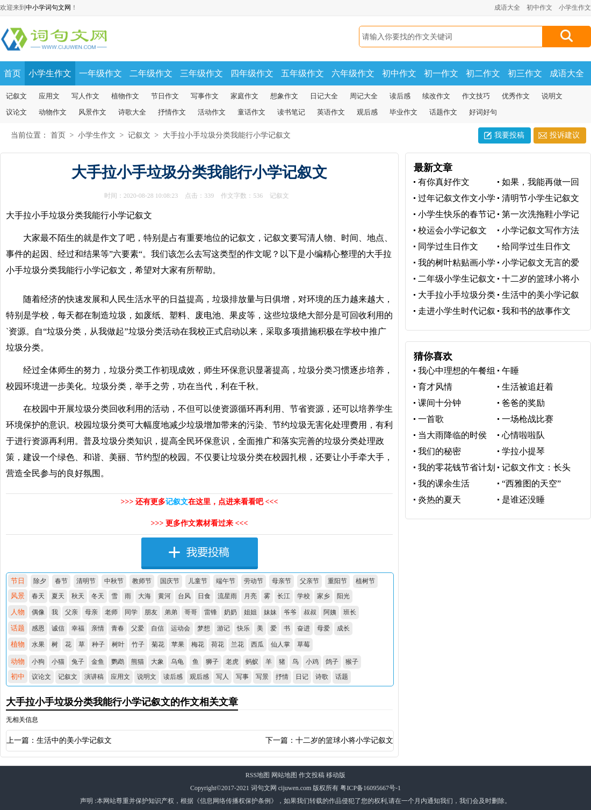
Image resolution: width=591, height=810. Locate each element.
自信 (157, 628)
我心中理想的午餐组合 (454, 371)
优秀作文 (516, 96)
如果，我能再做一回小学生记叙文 (538, 182)
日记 (302, 676)
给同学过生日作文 (536, 246)
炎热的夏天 (439, 499)
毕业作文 (403, 112)
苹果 (177, 644)
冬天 (97, 596)
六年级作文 (352, 73)
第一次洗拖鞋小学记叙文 (538, 215)
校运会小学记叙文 (452, 230)
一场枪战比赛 (527, 419)
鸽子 (332, 661)
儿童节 (197, 581)
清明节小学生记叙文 (540, 198)
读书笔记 (291, 112)
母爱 (323, 628)
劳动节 (253, 581)
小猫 (58, 661)
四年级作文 (251, 73)
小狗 (38, 661)
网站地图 (284, 775)
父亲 (71, 612)
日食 (204, 596)
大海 (144, 596)
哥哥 (190, 612)
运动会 (180, 628)
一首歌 (431, 419)
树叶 (118, 644)
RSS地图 (258, 775)
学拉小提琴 (523, 451)
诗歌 (321, 676)
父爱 (137, 628)
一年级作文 (100, 73)
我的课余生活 (444, 483)
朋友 (151, 612)
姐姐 (250, 612)
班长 (349, 612)
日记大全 (324, 96)
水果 (38, 644)
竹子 (138, 644)
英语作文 (331, 112)
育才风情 (435, 386)
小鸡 (312, 661)
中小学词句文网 (48, 7)
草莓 (303, 644)
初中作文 (539, 7)
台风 (184, 596)
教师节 (142, 581)
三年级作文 (201, 73)
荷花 (217, 644)
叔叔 (310, 612)
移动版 (335, 775)
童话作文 (251, 112)
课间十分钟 (439, 402)
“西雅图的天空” (531, 483)
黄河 (164, 596)
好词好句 (483, 112)
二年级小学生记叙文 (456, 278)
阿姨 (329, 612)
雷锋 (210, 612)
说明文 (552, 96)
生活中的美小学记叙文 (74, 740)
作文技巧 (476, 96)
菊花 (158, 644)
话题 (341, 676)
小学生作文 (575, 7)
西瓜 (257, 644)
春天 (38, 596)
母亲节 (281, 581)
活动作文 (212, 112)
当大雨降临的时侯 (452, 435)
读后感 (400, 96)
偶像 (38, 612)
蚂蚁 (252, 661)
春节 (61, 581)
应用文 (49, 96)
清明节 (86, 581)
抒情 (282, 676)
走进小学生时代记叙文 (454, 311)
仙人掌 (280, 644)
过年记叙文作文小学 (456, 198)
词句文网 (264, 788)
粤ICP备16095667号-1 (370, 788)
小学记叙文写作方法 (540, 230)
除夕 (39, 581)
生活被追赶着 (527, 386)
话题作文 (443, 112)
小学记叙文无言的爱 (540, 262)
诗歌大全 (132, 112)
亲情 (97, 628)
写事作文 (205, 96)
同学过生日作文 (448, 246)
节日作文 (165, 96)
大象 (157, 661)
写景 (262, 676)
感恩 (38, 628)
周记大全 (364, 96)
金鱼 (97, 661)
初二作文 (483, 73)
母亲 (91, 612)
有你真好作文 (444, 182)
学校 (303, 596)
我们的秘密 (439, 451)
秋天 (77, 596)
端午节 (225, 581)
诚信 (58, 628)
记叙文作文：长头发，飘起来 (534, 468)
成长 (343, 628)
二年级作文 (150, 73)
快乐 (243, 628)
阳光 (343, 596)
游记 (223, 628)
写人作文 (85, 96)
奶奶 (230, 612)
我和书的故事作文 (536, 311)
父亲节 (309, 581)
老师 (111, 612)
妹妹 (270, 612)
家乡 (323, 596)
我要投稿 (509, 135)
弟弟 (170, 612)
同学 (131, 612)
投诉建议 (565, 135)
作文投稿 (312, 775)
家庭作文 (244, 96)
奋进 (303, 628)
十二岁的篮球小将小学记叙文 (344, 740)
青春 (117, 628)
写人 (222, 676)
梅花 (197, 644)
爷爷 (290, 612)
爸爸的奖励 (523, 402)
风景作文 (92, 112)
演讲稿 (94, 676)
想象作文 (284, 96)
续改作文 (436, 96)
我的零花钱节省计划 (456, 467)
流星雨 (227, 596)
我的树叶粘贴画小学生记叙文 (454, 263)
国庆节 (169, 581)
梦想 (203, 628)
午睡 (510, 370)
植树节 (365, 581)
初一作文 (441, 73)
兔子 (77, 661)
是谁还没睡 (523, 499)
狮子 (212, 661)
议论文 (16, 112)
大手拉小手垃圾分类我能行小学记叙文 (227, 135)
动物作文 (53, 112)
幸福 (77, 628)
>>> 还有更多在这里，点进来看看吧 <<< (199, 502)
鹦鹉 (117, 661)
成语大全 (507, 7)
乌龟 (177, 661)
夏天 (58, 596)
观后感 (367, 112)
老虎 (232, 661)
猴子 (351, 661)
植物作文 (125, 96)
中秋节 (114, 581)
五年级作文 (302, 73)
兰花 (237, 644)
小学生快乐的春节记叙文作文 (454, 215)
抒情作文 (172, 112)
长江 (283, 596)
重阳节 (337, 581)
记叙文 (16, 96)
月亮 (250, 596)
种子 (98, 644)
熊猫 (137, 661)
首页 (12, 73)
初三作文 (525, 73)
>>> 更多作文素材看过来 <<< (199, 523)
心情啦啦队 (523, 435)
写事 (242, 676)
